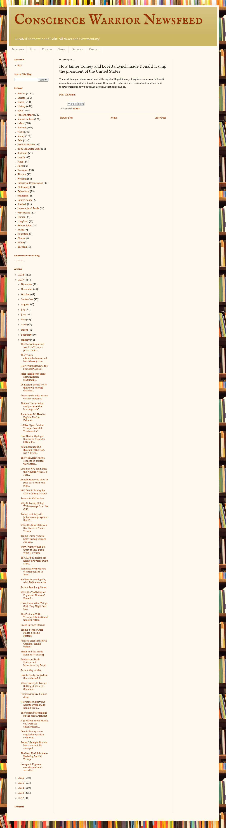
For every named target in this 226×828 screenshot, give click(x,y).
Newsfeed (18, 49)
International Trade (28, 208)
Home (113, 118)
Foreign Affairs (26, 115)
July (23, 309)
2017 (21, 280)
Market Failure (26, 119)
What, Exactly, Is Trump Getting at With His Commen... (33, 686)
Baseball (22, 247)
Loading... (19, 260)
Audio (21, 230)
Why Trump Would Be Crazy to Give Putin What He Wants (33, 550)
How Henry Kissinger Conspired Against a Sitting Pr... (33, 439)
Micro (21, 132)
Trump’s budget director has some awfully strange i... (34, 745)
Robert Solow (25, 225)
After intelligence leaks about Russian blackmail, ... (33, 377)
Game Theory (25, 200)
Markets (22, 127)
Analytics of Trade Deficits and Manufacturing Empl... (34, 662)
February (26, 335)
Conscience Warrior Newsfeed (108, 20)
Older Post (160, 118)
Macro (21, 102)
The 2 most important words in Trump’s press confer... (32, 347)
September (27, 299)
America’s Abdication (32, 498)
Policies (47, 49)
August (25, 304)
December (27, 284)
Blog (33, 49)
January (25, 340)
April (24, 324)
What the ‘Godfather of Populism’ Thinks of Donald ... (33, 595)
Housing (22, 179)
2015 (21, 783)
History (22, 106)
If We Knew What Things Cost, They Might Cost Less (34, 606)
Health (21, 157)
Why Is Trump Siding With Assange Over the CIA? (34, 506)
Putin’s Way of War (31, 670)
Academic (23, 196)
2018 (21, 275)
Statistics (22, 153)
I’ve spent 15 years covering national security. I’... (31, 767)
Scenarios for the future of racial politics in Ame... (33, 571)
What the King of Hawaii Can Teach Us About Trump (34, 528)
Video (21, 242)
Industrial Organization (30, 183)
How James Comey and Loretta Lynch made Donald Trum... (33, 705)
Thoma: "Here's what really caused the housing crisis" (32, 406)
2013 (21, 793)
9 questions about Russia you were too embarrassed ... (34, 723)
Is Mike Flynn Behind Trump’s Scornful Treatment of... (32, 428)
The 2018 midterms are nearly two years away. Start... (34, 561)
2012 (21, 798)
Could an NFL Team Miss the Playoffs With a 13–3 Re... (34, 472)
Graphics (77, 49)
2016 (21, 778)
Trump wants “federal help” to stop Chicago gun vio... (33, 539)
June (24, 314)
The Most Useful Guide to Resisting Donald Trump (34, 756)
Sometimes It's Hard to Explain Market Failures (33, 417)
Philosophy (24, 187)
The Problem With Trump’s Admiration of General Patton (34, 617)
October (25, 294)
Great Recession (26, 144)
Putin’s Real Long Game (33, 587)
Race (20, 166)
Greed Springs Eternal (33, 625)
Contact (94, 49)
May (23, 319)
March (25, 330)
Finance (22, 174)
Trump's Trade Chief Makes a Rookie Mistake (32, 633)
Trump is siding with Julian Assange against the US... (34, 517)
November (27, 289)
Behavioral (23, 191)
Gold (20, 140)
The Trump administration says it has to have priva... (34, 358)
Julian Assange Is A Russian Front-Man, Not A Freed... (33, 450)
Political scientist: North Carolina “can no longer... (34, 644)
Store (61, 49)
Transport (23, 170)
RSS (20, 65)
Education (23, 234)
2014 (21, 788)
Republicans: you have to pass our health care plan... (34, 482)
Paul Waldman (67, 94)
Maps (20, 162)
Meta (20, 110)
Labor (21, 123)
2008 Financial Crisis (29, 149)
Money (21, 136)
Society (21, 98)
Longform (23, 221)
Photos (21, 238)
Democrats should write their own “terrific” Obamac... (34, 388)
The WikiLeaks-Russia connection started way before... (33, 461)
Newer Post (66, 118)
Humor (21, 217)
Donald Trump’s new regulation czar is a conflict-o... (32, 734)
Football (22, 204)
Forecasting (24, 213)
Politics (77, 109)
